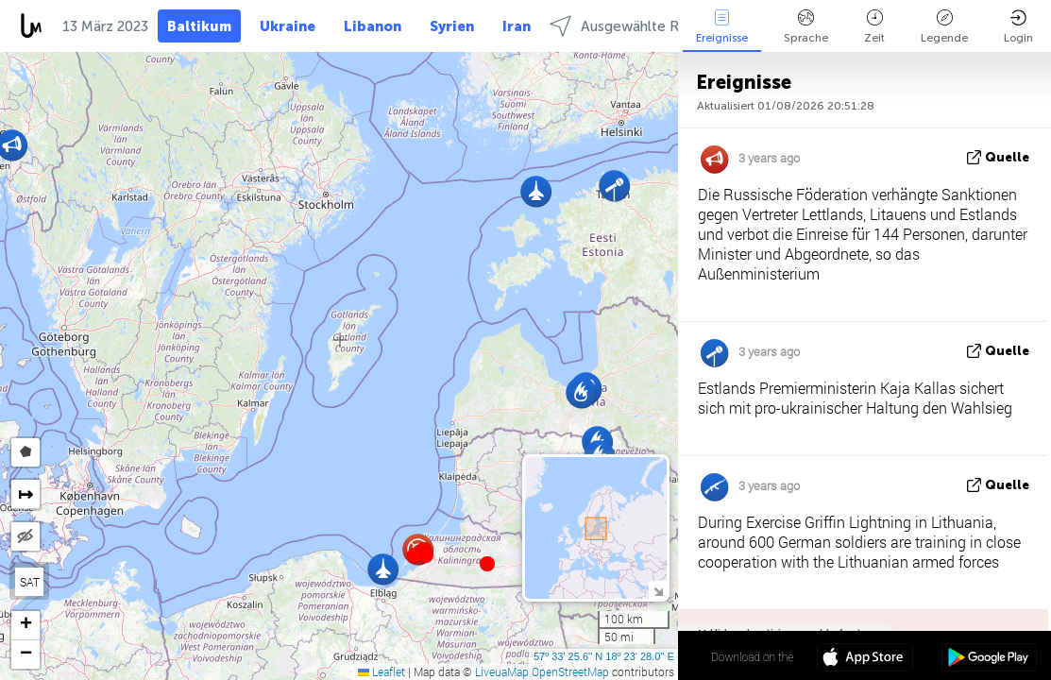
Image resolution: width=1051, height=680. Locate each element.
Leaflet (381, 671)
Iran (516, 26)
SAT (30, 581)
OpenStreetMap (570, 671)
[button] (425, 555)
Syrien (452, 26)
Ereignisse (722, 26)
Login (1018, 26)
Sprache (806, 26)
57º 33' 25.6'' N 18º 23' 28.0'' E (604, 656)
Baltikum (199, 26)
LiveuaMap (502, 671)
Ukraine (287, 26)
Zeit (874, 26)
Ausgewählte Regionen (641, 26)
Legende (944, 26)
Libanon (372, 26)
